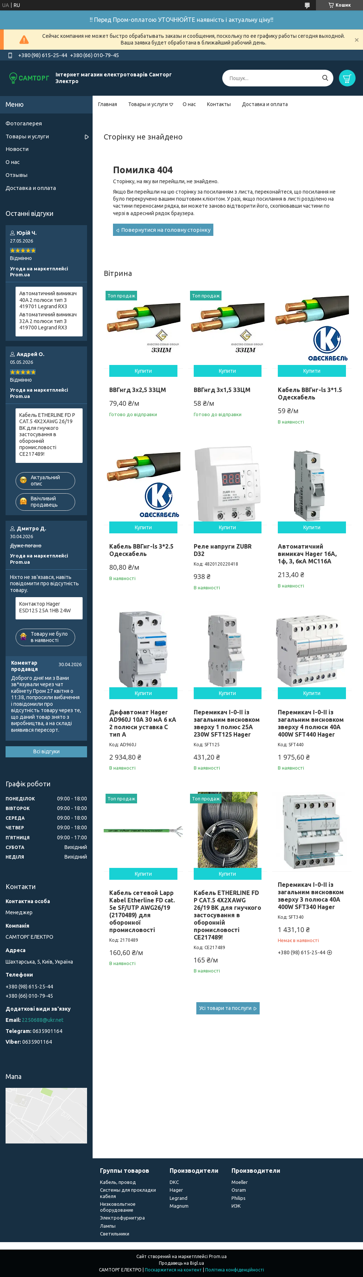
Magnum (179, 1205)
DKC (174, 1182)
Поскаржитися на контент (173, 1269)
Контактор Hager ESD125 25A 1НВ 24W (45, 607)
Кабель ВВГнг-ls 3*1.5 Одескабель (310, 393)
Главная (107, 104)
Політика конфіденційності (234, 1269)
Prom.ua (218, 1256)
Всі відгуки (46, 751)
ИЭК (236, 1205)
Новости (17, 149)
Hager (176, 1189)
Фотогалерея (24, 123)
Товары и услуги (148, 104)
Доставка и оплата (265, 104)
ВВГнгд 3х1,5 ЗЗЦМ (222, 389)
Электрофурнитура (122, 1217)
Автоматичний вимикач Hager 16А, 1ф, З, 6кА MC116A (307, 554)
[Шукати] (325, 78)
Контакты (219, 104)
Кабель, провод (118, 1182)
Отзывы (16, 175)
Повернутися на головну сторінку (165, 230)
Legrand (178, 1198)
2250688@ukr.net (42, 1020)
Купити (143, 371)
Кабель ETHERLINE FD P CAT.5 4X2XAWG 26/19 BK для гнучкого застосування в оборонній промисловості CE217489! (227, 915)
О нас (189, 104)
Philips (239, 1198)
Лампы (108, 1225)
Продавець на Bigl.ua (181, 1263)
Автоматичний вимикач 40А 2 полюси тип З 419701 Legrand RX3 (48, 299)
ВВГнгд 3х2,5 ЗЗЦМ (137, 389)
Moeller (240, 1182)
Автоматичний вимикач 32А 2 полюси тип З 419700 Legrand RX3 (48, 321)
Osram (239, 1189)
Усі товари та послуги (225, 1008)
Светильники (114, 1233)
